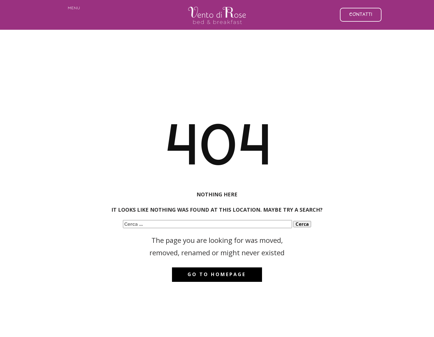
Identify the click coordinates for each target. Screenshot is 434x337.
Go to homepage (217, 274)
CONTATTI (360, 14)
